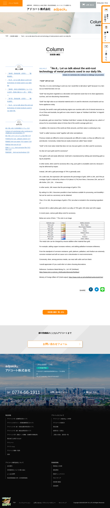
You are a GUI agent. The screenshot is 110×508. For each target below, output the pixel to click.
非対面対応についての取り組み (16, 470)
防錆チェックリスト (59, 474)
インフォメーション (24, 502)
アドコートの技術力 (59, 422)
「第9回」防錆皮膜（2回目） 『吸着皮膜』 (19, 75)
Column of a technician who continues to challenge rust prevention (83, 75)
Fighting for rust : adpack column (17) (17, 139)
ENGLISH (100, 3)
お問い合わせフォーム (55, 344)
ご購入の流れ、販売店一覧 (61, 434)
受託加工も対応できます (14, 438)
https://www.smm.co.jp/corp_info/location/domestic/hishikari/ (59, 272)
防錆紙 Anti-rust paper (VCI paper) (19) (18, 141)
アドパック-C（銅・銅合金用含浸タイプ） (19, 430)
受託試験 (55, 426)
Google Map (43, 368)
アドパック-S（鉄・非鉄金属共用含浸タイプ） (20, 426)
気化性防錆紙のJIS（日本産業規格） (17, 478)
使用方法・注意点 (58, 430)
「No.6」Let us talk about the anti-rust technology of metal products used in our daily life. (20, 108)
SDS (8, 454)
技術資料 (55, 486)
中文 (106, 3)
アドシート (10, 442)
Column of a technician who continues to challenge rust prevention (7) (18, 132)
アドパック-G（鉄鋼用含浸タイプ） (17, 419)
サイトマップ (62, 502)
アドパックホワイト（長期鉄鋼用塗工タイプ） (20, 422)
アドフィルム (11, 446)
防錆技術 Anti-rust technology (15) (17, 152)
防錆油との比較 (57, 466)
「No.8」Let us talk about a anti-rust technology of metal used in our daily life (19, 82)
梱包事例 (55, 470)
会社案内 (9, 466)
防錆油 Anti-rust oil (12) (13, 144)
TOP (6, 36)
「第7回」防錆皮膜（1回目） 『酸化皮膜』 (19, 100)
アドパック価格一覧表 (13, 450)
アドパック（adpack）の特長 (62, 419)
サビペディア (57, 478)
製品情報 (8, 415)
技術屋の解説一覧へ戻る (56, 312)
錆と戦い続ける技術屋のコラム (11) (17, 128)
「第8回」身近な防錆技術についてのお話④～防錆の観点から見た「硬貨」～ (20, 92)
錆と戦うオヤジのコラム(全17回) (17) (18, 136)
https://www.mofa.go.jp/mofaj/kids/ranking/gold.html (86, 277)
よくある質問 (11, 474)
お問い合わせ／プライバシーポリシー (45, 502)
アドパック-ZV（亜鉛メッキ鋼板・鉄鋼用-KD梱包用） (23, 434)
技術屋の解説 (14, 36)
